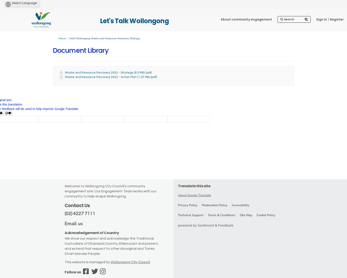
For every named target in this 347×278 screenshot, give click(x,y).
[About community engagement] (246, 19)
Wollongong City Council (130, 262)
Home (62, 38)
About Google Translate (194, 195)
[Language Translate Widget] (32, 3)
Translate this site (194, 186)
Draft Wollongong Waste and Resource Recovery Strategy (104, 38)
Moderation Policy (214, 205)
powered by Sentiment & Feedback (205, 225)
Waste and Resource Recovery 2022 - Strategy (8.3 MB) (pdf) (108, 72)
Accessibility (240, 205)
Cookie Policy (265, 215)
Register (337, 19)
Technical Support (190, 215)
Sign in (321, 19)
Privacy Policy (187, 205)
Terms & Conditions (221, 215)
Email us (74, 224)
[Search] (294, 19)
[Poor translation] (8, 113)
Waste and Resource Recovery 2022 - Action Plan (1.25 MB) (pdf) (111, 77)
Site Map (246, 215)
